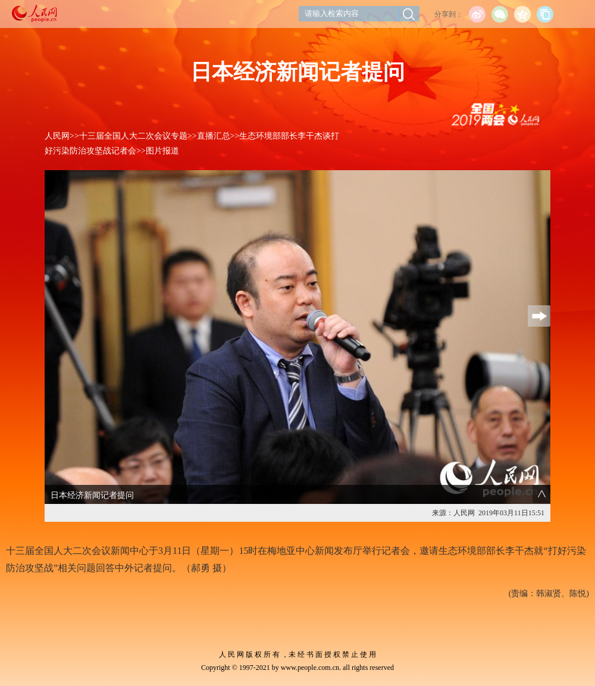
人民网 (57, 135)
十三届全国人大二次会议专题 (133, 135)
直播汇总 (213, 135)
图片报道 (162, 150)
